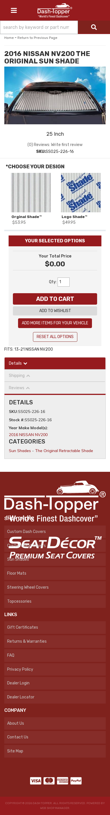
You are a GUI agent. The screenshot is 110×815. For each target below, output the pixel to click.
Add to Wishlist (55, 310)
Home (9, 38)
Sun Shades (20, 450)
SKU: (41, 151)
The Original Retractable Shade (64, 450)
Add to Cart (55, 298)
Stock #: (17, 419)
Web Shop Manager (54, 808)
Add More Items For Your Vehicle (55, 323)
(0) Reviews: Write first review (55, 144)
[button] (55, 27)
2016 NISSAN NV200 (28, 434)
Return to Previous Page (37, 38)
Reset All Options (55, 336)
